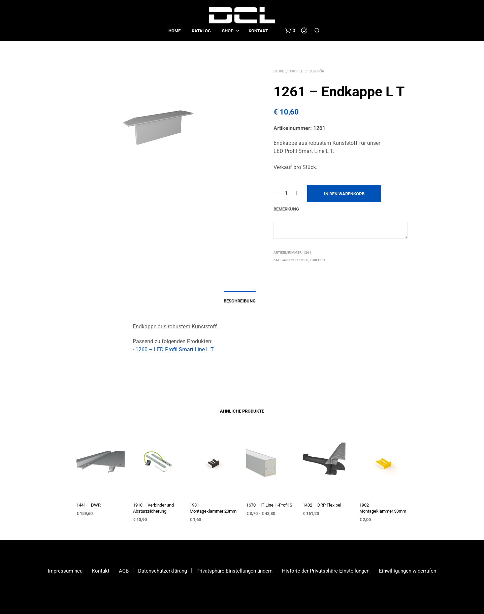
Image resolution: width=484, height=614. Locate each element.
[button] (290, 30)
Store (278, 71)
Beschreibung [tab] (240, 300)
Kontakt (258, 30)
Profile (296, 71)
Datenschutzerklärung (162, 571)
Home (174, 30)
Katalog (201, 30)
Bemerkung (286, 209)
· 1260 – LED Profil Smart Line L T (173, 349)
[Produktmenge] (286, 193)
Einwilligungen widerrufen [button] (407, 571)
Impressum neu (65, 571)
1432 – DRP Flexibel (322, 505)
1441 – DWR (88, 505)
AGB (124, 571)
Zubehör (316, 71)
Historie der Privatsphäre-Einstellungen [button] (325, 571)
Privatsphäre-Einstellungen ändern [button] (234, 571)
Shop (227, 30)
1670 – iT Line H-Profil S (269, 505)
